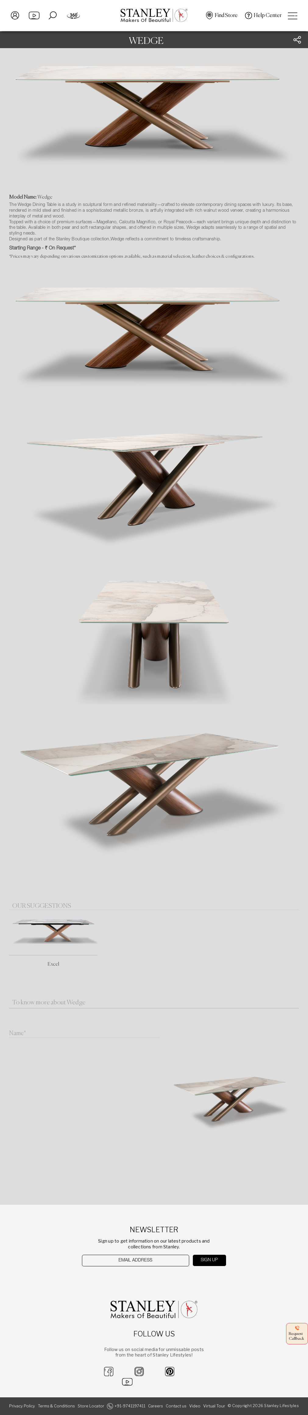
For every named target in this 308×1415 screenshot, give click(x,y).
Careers (155, 1406)
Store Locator (91, 1406)
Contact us (176, 1406)
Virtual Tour (214, 1406)
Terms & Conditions (56, 1406)
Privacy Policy (22, 1406)
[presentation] (113, 1278)
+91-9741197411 (130, 1406)
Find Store (226, 15)
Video (194, 1406)
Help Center (267, 15)
